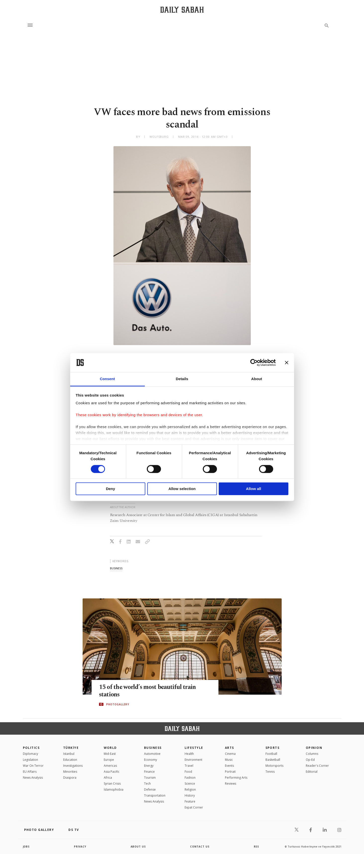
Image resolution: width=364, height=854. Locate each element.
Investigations (73, 766)
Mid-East (110, 754)
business (116, 568)
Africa (108, 777)
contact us (200, 846)
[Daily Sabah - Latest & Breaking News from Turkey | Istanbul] (182, 9)
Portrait (230, 771)
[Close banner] (286, 362)
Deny (110, 489)
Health (189, 754)
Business (153, 748)
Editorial (311, 771)
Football (271, 754)
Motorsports (274, 766)
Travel (189, 766)
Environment (193, 760)
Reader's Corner (317, 766)
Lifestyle (194, 748)
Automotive (152, 754)
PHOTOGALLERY (117, 704)
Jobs (26, 846)
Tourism (150, 777)
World (110, 748)
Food (188, 771)
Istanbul (68, 754)
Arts (229, 748)
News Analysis (33, 777)
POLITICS (31, 748)
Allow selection (182, 489)
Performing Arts (236, 777)
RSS (256, 846)
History (190, 795)
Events (229, 766)
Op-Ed (310, 760)
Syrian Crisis (112, 783)
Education (70, 760)
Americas (110, 766)
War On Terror (33, 766)
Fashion (190, 777)
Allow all (253, 489)
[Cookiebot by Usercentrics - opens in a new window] (254, 362)
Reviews (230, 783)
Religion (190, 789)
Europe (109, 760)
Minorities (70, 771)
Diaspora (69, 777)
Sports (272, 748)
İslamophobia (113, 789)
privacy (80, 846)
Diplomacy (30, 754)
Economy (150, 760)
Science (190, 783)
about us (138, 846)
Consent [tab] (107, 379)
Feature (190, 801)
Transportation (154, 795)
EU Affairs (30, 771)
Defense (150, 789)
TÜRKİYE (71, 748)
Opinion (314, 748)
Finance (149, 771)
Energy (149, 766)
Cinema (230, 754)
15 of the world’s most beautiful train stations (148, 690)
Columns (312, 754)
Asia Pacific (111, 771)
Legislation (30, 760)
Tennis (270, 771)
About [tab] (256, 379)
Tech (147, 783)
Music (229, 760)
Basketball (272, 760)
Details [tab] (182, 379)
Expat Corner (194, 807)
